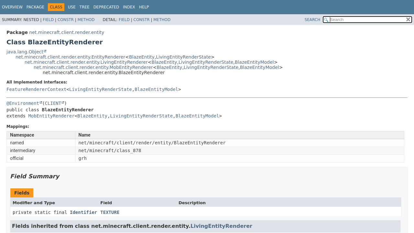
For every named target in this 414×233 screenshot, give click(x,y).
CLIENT (53, 103)
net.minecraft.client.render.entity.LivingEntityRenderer (86, 62)
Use (72, 7)
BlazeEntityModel (254, 62)
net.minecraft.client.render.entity (66, 32)
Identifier (83, 212)
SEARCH (313, 19)
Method (86, 19)
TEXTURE (109, 212)
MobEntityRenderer (51, 115)
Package (35, 7)
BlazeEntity (142, 57)
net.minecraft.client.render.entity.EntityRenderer (70, 57)
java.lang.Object (24, 51)
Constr (66, 19)
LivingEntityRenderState (183, 57)
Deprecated (106, 7)
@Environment (22, 103)
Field (48, 19)
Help (144, 7)
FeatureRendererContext (36, 89)
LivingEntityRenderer (221, 226)
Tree (85, 7)
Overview (12, 7)
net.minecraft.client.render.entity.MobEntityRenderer (93, 67)
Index (129, 7)
